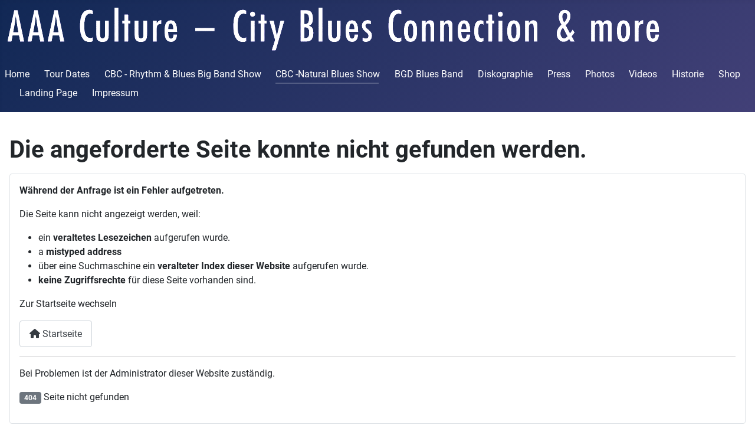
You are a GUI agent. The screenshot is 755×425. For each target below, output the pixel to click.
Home (17, 74)
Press (558, 74)
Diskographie (505, 74)
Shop (729, 74)
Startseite (55, 333)
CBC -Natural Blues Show (327, 74)
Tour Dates (67, 74)
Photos (600, 74)
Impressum (115, 93)
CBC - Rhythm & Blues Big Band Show (182, 74)
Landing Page (48, 93)
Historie (688, 74)
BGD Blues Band (429, 74)
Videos (643, 74)
